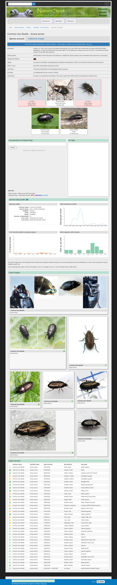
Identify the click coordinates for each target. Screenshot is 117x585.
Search (13, 147)
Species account (16, 39)
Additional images (36, 39)
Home (10, 27)
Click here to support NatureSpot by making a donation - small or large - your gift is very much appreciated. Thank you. (58, 44)
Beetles (28, 27)
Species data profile (17, 200)
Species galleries (19, 27)
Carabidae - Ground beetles (41, 27)
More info (44, 583)
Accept (94, 581)
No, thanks (100, 581)
